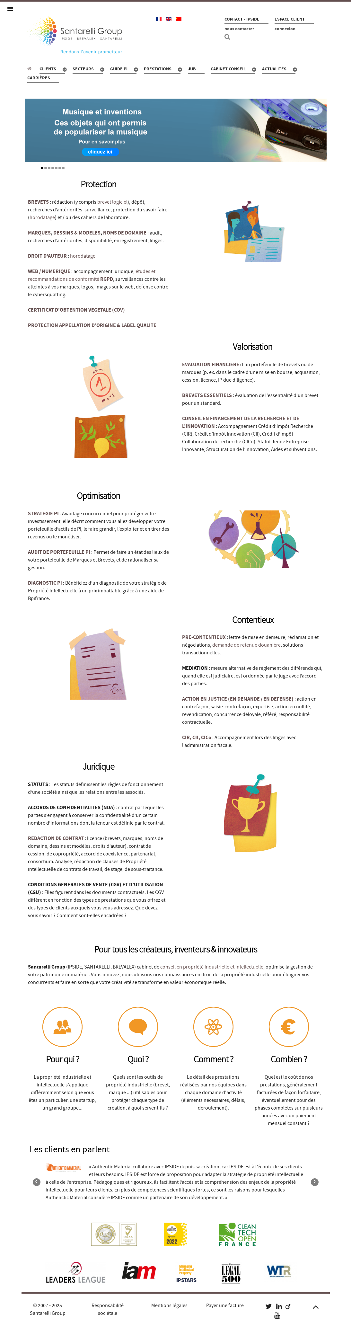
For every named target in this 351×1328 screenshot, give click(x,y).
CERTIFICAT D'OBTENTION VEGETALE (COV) (76, 310)
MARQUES (39, 233)
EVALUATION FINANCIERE (210, 364)
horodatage (42, 217)
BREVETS (38, 202)
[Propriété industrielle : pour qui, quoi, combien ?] (30, 68)
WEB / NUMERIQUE (49, 271)
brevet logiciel (112, 202)
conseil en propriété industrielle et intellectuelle (211, 967)
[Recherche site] (228, 36)
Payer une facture (225, 1305)
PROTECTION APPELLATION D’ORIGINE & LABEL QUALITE (92, 325)
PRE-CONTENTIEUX (204, 637)
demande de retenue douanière (246, 645)
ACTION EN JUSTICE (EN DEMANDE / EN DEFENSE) (238, 699)
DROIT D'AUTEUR (47, 256)
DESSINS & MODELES (77, 233)
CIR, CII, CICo (197, 737)
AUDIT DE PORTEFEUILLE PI (59, 552)
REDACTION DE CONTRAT (56, 838)
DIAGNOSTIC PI (45, 583)
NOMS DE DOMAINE (124, 233)
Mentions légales (169, 1305)
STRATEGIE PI (43, 514)
